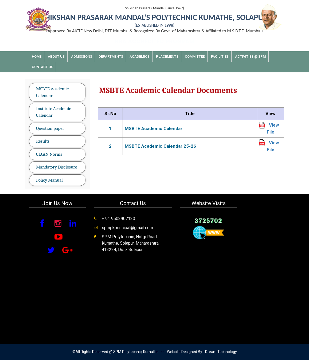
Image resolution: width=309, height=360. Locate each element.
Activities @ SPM (250, 56)
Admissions (81, 56)
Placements (167, 56)
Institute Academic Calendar (53, 112)
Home (36, 56)
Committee (195, 56)
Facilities (220, 56)
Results (42, 141)
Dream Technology (221, 352)
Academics (140, 56)
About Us (56, 56)
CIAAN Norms (49, 154)
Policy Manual (49, 180)
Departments (111, 56)
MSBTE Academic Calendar (52, 92)
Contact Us (42, 67)
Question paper (50, 128)
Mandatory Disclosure (56, 167)
